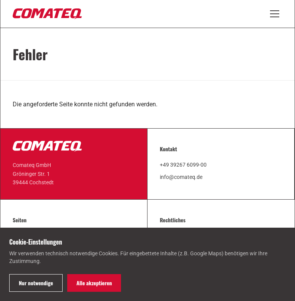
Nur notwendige (36, 283)
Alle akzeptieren (94, 283)
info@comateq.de (181, 177)
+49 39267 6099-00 (183, 165)
